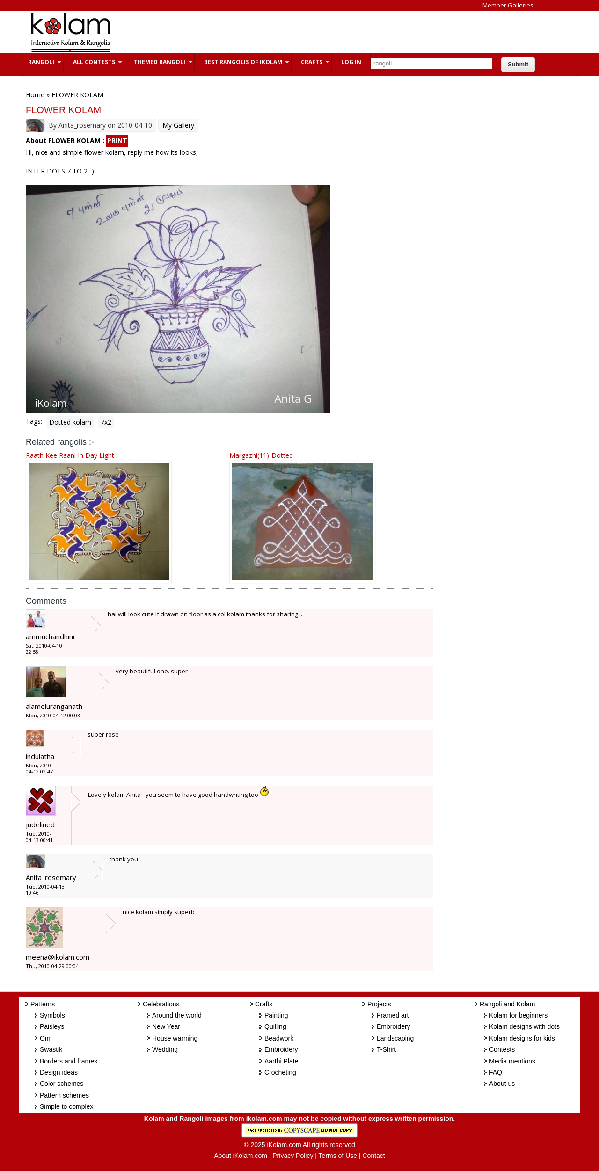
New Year (166, 1026)
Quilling (275, 1026)
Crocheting (280, 1072)
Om (45, 1038)
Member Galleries (507, 5)
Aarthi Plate (281, 1061)
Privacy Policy (292, 1155)
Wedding (165, 1049)
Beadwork (278, 1038)
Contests (502, 1049)
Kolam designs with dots (524, 1026)
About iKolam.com (240, 1155)
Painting (276, 1015)
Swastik (51, 1049)
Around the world (177, 1015)
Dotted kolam (70, 422)
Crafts (310, 62)
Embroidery (281, 1049)
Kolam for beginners (518, 1015)
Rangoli (40, 62)
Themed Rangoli (158, 62)
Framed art (393, 1015)
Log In (351, 62)
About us (502, 1083)
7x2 (106, 422)
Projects (379, 1004)
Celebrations (161, 1004)
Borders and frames (68, 1061)
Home (35, 94)
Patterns (42, 1004)
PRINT (117, 140)
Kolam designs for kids (522, 1038)
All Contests (93, 62)
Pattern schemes (64, 1095)
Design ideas (59, 1072)
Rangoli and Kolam (507, 1004)
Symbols (52, 1015)
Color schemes (61, 1083)
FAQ (495, 1072)
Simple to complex (66, 1106)
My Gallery (178, 125)
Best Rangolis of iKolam (242, 62)
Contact (373, 1155)
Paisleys (52, 1026)
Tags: (34, 421)
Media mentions (512, 1061)
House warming (174, 1038)
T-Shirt (386, 1049)
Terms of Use (338, 1155)
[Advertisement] (292, 32)
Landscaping (395, 1038)
